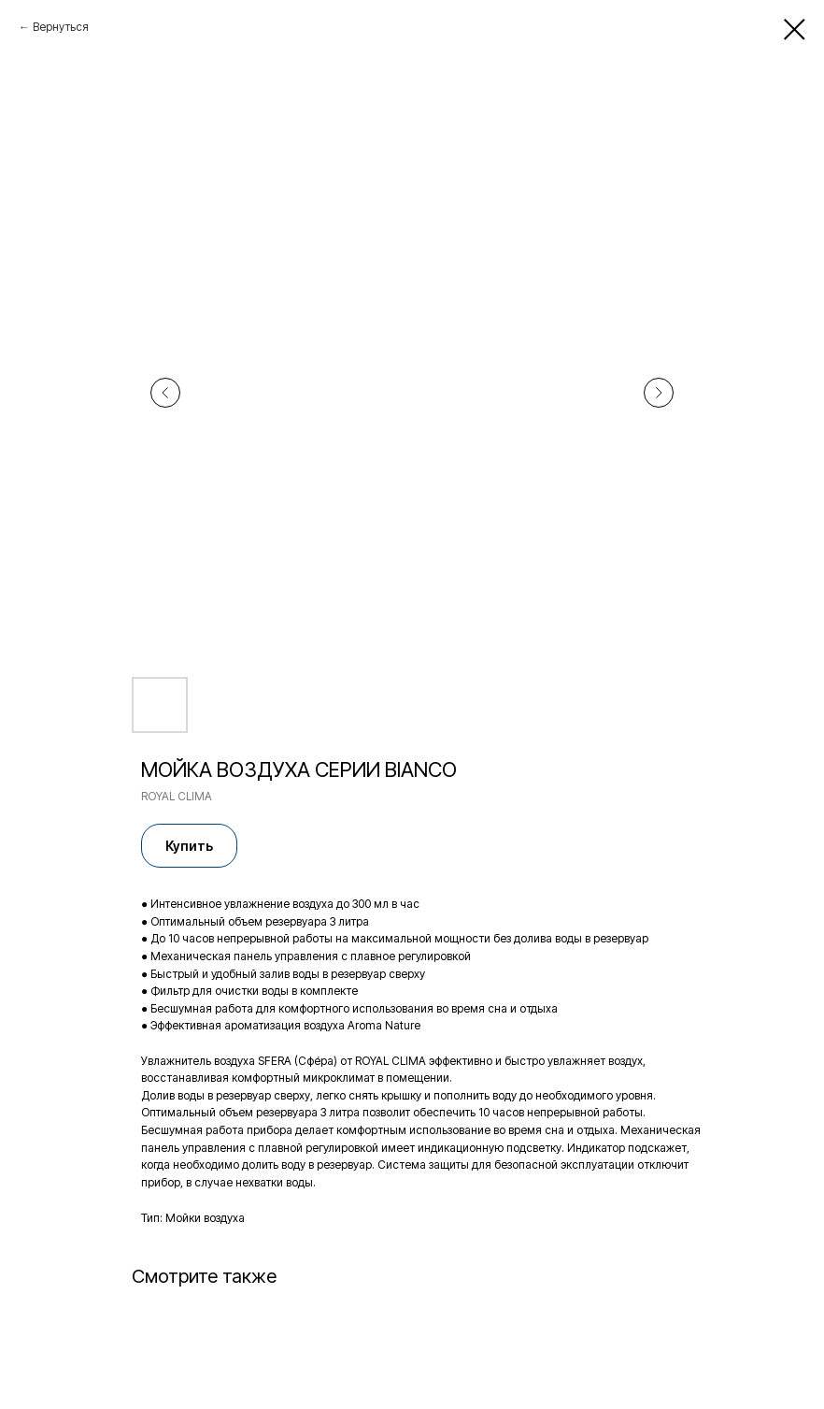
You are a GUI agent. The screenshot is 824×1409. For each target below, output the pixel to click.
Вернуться (61, 27)
